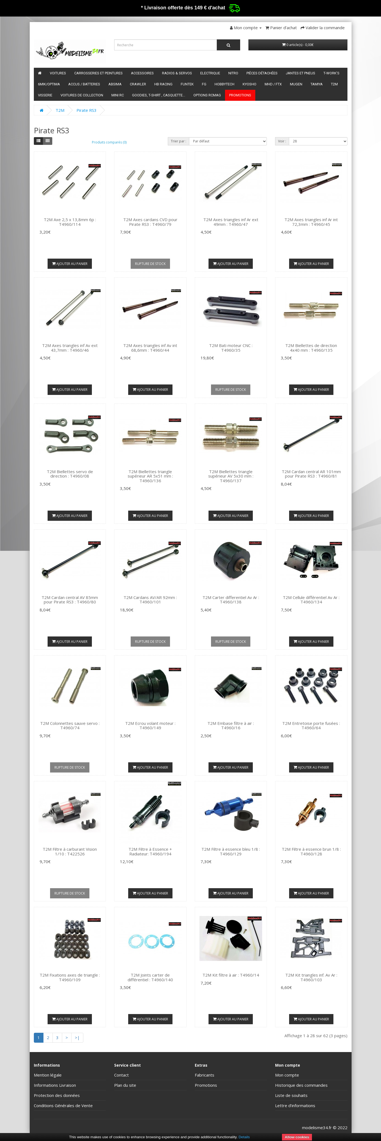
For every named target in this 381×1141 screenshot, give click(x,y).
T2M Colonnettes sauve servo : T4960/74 (70, 725)
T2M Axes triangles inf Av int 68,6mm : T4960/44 (150, 348)
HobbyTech (224, 84)
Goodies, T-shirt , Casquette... (158, 95)
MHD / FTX (273, 84)
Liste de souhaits (291, 1095)
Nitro (233, 73)
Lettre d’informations (295, 1105)
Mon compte (287, 1075)
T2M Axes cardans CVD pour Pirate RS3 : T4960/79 (150, 222)
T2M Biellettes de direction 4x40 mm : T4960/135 (311, 348)
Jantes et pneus (300, 73)
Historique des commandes (301, 1085)
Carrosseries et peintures (98, 73)
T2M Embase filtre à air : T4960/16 (230, 725)
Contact (121, 1075)
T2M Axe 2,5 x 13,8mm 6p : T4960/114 (70, 222)
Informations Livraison (55, 1085)
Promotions (240, 95)
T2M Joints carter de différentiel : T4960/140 (150, 977)
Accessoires (142, 73)
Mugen (296, 84)
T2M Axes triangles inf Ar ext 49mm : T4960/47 (230, 222)
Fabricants (204, 1075)
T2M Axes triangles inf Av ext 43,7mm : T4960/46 (70, 348)
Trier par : (178, 141)
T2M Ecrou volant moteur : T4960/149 (150, 725)
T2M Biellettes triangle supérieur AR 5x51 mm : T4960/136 (150, 476)
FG (204, 84)
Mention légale (48, 1075)
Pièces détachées (262, 73)
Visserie (45, 95)
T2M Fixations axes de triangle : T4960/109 (70, 977)
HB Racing (163, 84)
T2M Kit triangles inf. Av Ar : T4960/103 (311, 977)
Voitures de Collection (82, 95)
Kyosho (249, 84)
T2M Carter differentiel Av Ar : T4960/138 (230, 600)
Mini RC (117, 95)
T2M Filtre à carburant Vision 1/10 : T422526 (70, 851)
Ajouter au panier (69, 263)
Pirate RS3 (86, 110)
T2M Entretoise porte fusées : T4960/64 (311, 725)
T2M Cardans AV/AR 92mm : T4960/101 (150, 600)
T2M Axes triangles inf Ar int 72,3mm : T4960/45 (311, 222)
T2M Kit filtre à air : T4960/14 (230, 975)
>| (77, 1037)
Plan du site (125, 1085)
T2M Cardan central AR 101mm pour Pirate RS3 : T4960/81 (311, 474)
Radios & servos (177, 73)
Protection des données (57, 1095)
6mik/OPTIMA (49, 84)
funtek (187, 84)
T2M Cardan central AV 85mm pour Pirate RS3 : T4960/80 (70, 600)
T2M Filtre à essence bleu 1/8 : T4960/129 (230, 851)
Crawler (138, 84)
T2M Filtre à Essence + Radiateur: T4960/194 (150, 851)
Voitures (58, 73)
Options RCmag (207, 95)
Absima (115, 84)
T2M (334, 84)
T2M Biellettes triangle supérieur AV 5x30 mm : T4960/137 (230, 476)
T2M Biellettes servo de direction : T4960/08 (70, 474)
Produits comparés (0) (109, 142)
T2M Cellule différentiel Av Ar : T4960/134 (311, 600)
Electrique (210, 73)
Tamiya (317, 84)
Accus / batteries (84, 84)
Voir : (282, 141)
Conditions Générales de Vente (63, 1105)
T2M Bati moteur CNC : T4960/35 (231, 348)
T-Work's (331, 73)
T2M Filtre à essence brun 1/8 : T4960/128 (311, 851)
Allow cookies (297, 1137)
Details (244, 1137)
